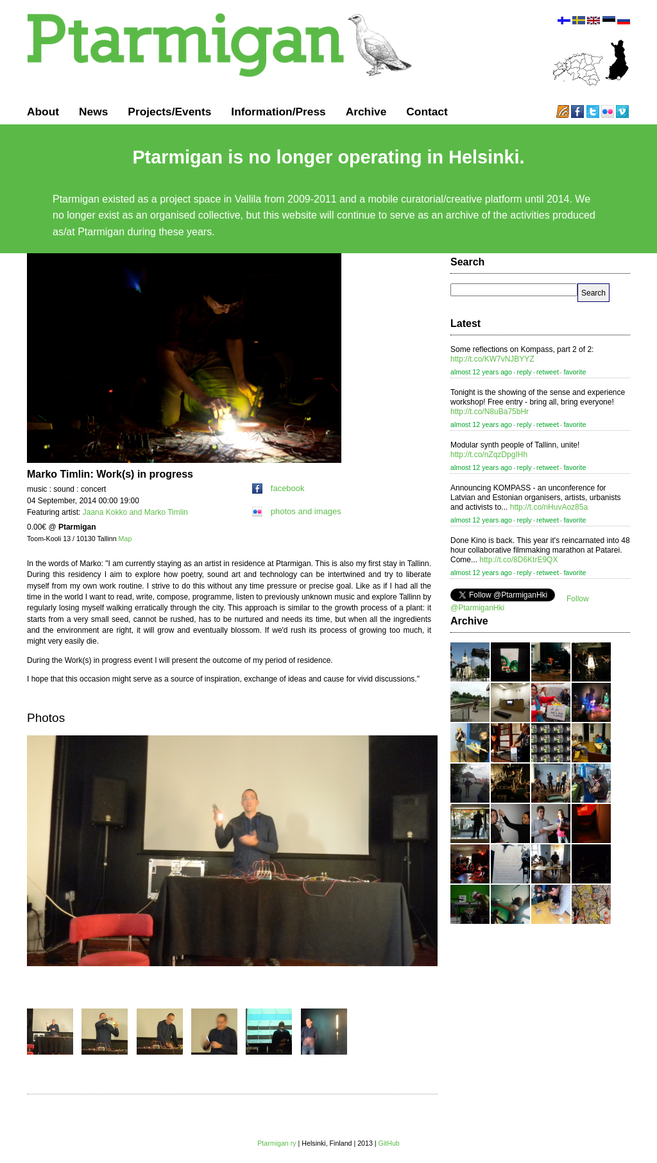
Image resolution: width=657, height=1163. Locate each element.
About (43, 111)
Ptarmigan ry (276, 1143)
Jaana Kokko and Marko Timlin (135, 512)
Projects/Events (169, 111)
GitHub (389, 1143)
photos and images (296, 511)
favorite (574, 372)
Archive (366, 111)
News (93, 111)
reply (523, 372)
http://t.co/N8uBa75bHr (489, 411)
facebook (278, 488)
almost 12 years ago (481, 372)
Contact (427, 111)
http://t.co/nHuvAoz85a (549, 507)
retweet (547, 372)
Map (125, 538)
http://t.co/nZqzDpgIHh (488, 454)
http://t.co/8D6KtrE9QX (518, 559)
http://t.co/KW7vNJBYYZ (492, 359)
